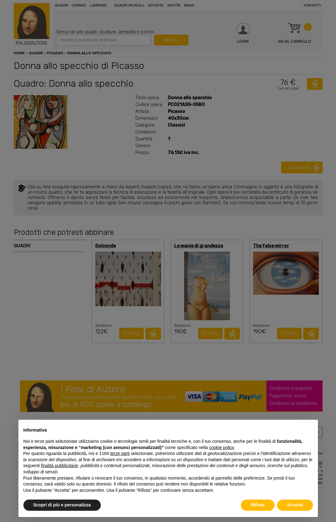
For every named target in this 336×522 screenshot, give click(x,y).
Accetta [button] (295, 504)
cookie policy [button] (221, 447)
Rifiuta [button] (258, 504)
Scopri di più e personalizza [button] (62, 504)
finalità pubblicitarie (59, 465)
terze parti (119, 453)
